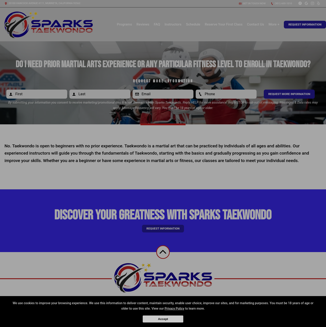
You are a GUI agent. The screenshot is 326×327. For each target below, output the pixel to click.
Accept (163, 319)
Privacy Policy (174, 308)
